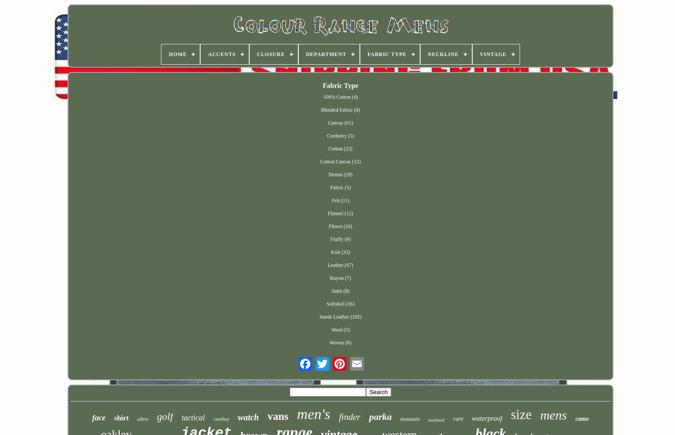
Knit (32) (340, 252)
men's (313, 414)
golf (165, 416)
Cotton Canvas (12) (340, 162)
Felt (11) (340, 200)
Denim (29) (340, 175)
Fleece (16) (340, 226)
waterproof (487, 418)
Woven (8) (341, 343)
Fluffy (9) (341, 239)
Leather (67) (340, 265)
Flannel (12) (340, 213)
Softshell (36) (340, 304)
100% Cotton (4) (340, 97)
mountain (410, 419)
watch (248, 417)
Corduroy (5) (340, 136)
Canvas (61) (340, 123)
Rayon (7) (340, 278)
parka (380, 416)
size (521, 414)
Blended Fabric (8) (340, 110)
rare (458, 419)
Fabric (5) (340, 188)
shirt (121, 418)
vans (277, 416)
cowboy (221, 419)
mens (553, 415)
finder (349, 417)
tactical (193, 417)
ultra (142, 419)
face (98, 417)
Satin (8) (340, 291)
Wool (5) (340, 330)
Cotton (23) (340, 149)
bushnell (436, 419)
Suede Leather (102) (340, 317)
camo (582, 419)
